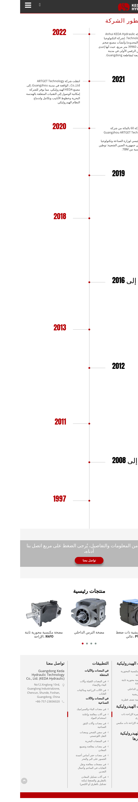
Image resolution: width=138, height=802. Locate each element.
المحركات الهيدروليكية (114, 710)
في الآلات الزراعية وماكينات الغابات (71, 695)
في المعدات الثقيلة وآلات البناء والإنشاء (73, 686)
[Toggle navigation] (8, 5)
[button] (62, 647)
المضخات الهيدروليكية (114, 667)
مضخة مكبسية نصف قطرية (115, 703)
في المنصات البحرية (75, 744)
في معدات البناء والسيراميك (71, 713)
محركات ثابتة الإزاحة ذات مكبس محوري (113, 728)
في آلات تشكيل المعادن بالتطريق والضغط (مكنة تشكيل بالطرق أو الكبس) (73, 784)
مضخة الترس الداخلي (118, 692)
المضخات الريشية (121, 698)
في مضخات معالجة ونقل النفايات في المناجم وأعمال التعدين (72, 771)
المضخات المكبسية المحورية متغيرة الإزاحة (115, 676)
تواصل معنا (35, 667)
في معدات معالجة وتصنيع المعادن (72, 751)
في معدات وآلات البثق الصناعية (74, 728)
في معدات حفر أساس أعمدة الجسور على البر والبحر (71, 760)
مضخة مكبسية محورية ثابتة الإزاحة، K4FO (116, 685)
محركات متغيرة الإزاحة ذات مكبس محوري (115, 719)
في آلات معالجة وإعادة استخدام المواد (74, 719)
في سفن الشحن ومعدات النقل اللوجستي (73, 737)
